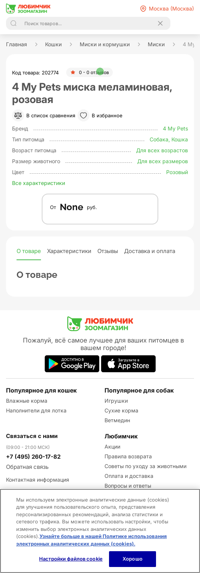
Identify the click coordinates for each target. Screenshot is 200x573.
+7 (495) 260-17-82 (33, 456)
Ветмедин (117, 420)
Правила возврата (128, 456)
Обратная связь (27, 466)
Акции (112, 446)
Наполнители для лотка (36, 410)
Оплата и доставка (129, 476)
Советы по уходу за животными (145, 466)
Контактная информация (37, 479)
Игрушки (116, 400)
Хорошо (132, 559)
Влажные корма (26, 400)
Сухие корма (121, 410)
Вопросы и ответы (128, 485)
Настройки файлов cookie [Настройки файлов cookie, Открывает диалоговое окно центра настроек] (71, 559)
